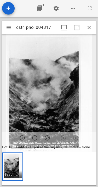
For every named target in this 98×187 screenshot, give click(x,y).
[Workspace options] (73, 8)
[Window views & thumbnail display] (64, 27)
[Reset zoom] (47, 138)
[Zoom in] (22, 138)
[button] (13, 166)
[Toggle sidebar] (9, 27)
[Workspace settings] (56, 8)
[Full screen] (89, 8)
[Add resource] (8, 8)
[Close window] (89, 27)
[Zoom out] (34, 138)
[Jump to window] (39, 8)
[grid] (49, 168)
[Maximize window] (76, 27)
